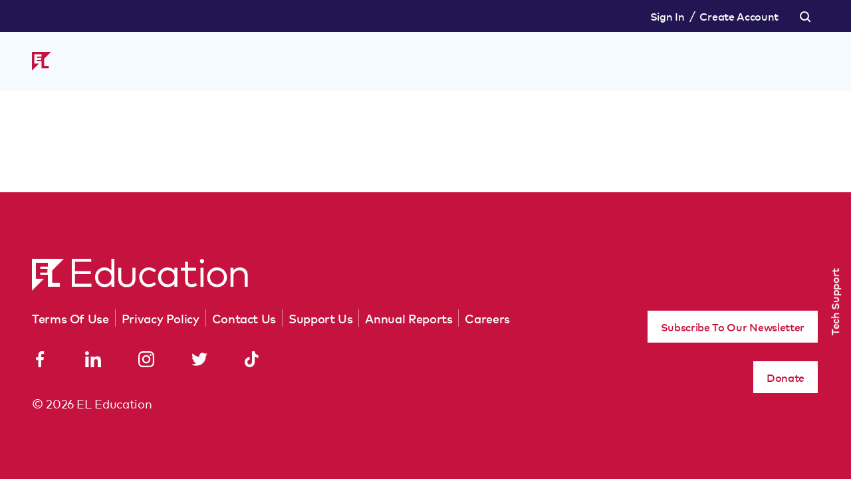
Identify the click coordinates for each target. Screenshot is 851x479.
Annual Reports (408, 318)
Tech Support (834, 301)
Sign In (667, 16)
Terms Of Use (70, 318)
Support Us (320, 318)
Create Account (739, 16)
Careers (487, 318)
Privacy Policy (160, 318)
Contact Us (244, 318)
